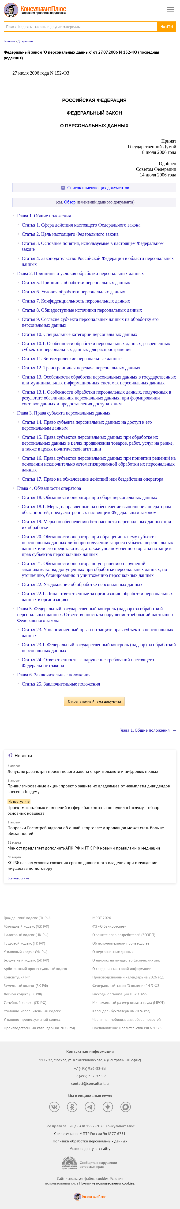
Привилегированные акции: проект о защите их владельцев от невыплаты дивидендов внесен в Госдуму (89, 788)
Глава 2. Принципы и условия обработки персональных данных (80, 273)
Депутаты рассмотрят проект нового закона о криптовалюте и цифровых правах (83, 771)
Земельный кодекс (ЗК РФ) (26, 985)
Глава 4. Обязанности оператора (49, 488)
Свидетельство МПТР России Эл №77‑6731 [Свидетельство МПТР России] (90, 1133)
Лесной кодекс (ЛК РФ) (23, 994)
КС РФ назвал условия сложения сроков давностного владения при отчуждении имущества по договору (83, 865)
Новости (23, 755)
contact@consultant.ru (90, 1083)
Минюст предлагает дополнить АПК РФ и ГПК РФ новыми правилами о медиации (84, 848)
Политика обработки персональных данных (90, 1141)
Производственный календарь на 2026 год (128, 977)
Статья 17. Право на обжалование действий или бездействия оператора (92, 479)
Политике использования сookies (106, 1183)
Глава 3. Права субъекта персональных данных (63, 412)
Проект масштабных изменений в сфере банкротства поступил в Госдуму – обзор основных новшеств (83, 810)
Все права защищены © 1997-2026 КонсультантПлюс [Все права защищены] (90, 1126)
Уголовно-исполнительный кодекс (32, 1011)
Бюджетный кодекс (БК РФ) (26, 960)
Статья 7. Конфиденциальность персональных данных (76, 300)
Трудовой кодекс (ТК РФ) (24, 943)
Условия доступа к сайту (90, 1148)
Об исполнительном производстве (120, 943)
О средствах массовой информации (121, 968)
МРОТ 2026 (101, 917)
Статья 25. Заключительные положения (61, 683)
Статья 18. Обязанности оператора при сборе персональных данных (89, 497)
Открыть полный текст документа (94, 701)
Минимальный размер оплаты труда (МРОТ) (128, 1002)
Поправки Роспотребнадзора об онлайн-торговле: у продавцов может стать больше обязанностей (86, 830)
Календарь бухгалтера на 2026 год (121, 1011)
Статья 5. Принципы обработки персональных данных (76, 282)
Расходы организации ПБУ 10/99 (119, 994)
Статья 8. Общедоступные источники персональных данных (82, 310)
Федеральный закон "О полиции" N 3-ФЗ (125, 985)
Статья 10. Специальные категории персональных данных (79, 334)
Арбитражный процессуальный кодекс (36, 968)
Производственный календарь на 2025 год (39, 1027)
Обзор (70, 202)
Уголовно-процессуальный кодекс (32, 1019)
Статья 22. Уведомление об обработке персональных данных (82, 584)
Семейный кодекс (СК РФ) (25, 1002)
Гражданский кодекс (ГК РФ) (27, 917)
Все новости (16, 878)
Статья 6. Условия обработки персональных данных (73, 291)
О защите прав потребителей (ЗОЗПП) (123, 934)
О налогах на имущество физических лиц (126, 960)
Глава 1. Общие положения (44, 215)
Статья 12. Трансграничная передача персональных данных (81, 367)
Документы (25, 41)
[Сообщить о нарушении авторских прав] (90, 1163)
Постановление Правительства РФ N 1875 (127, 1027)
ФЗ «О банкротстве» (109, 926)
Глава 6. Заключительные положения (53, 674)
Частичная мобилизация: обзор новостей (126, 1019)
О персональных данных (112, 951)
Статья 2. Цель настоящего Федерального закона (70, 234)
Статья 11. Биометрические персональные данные (71, 358)
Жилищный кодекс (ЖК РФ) (26, 926)
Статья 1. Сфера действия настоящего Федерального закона (81, 224)
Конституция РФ (17, 977)
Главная (9, 41)
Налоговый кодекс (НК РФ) (26, 934)
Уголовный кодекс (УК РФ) (25, 951)
